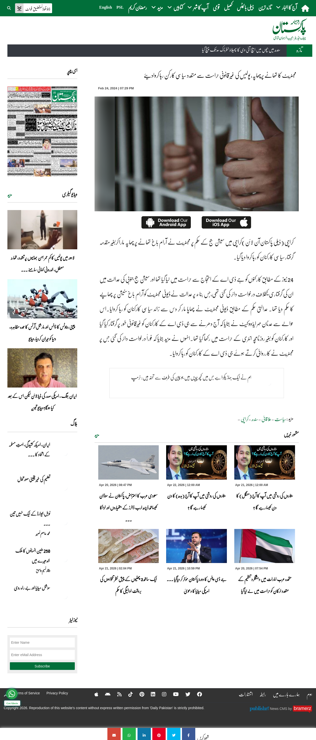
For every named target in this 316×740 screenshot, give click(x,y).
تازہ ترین (265, 7)
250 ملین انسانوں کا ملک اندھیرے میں (32, 555)
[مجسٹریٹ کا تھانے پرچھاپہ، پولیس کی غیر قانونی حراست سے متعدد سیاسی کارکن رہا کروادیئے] (188, 734)
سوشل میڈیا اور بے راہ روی (31, 588)
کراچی (244, 419)
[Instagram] (161, 694)
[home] (305, 8)
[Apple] (93, 694)
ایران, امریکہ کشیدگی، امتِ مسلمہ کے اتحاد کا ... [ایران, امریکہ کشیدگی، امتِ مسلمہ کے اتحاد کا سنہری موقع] (29, 449)
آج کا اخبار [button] (286, 7)
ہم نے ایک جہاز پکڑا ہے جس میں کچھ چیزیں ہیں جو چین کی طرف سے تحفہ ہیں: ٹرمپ (191, 377)
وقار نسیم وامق (43, 570)
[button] (9, 7)
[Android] (105, 694)
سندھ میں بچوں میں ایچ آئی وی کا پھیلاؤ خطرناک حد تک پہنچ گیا (241, 50)
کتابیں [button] (175, 7)
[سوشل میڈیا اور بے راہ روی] (65, 596)
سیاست (280, 419)
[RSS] (116, 694)
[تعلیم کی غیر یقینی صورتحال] (65, 487)
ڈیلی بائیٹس (245, 7)
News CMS (279, 708)
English (105, 7)
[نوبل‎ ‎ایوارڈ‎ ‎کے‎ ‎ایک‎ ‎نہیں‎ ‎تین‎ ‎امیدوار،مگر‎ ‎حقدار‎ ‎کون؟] (65, 522)
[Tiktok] (127, 694)
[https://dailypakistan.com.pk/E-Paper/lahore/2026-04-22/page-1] (42, 131)
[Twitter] (184, 694)
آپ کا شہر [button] (197, 7)
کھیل (228, 7)
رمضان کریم (137, 7)
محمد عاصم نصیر (43, 533)
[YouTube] (173, 694)
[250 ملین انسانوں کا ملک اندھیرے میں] (65, 559)
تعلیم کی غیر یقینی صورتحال (33, 479)
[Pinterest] (138, 694)
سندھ (255, 419)
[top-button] (6, 695)
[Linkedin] (149, 694)
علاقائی (266, 419)
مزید (97, 435)
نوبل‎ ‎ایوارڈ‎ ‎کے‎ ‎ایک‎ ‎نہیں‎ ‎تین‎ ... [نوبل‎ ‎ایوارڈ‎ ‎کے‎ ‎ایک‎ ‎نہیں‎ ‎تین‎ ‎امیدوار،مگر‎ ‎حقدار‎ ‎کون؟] (30, 518)
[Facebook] (196, 694)
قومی (216, 7)
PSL (120, 7)
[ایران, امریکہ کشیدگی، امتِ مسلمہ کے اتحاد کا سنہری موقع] (65, 453)
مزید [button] (157, 7)
